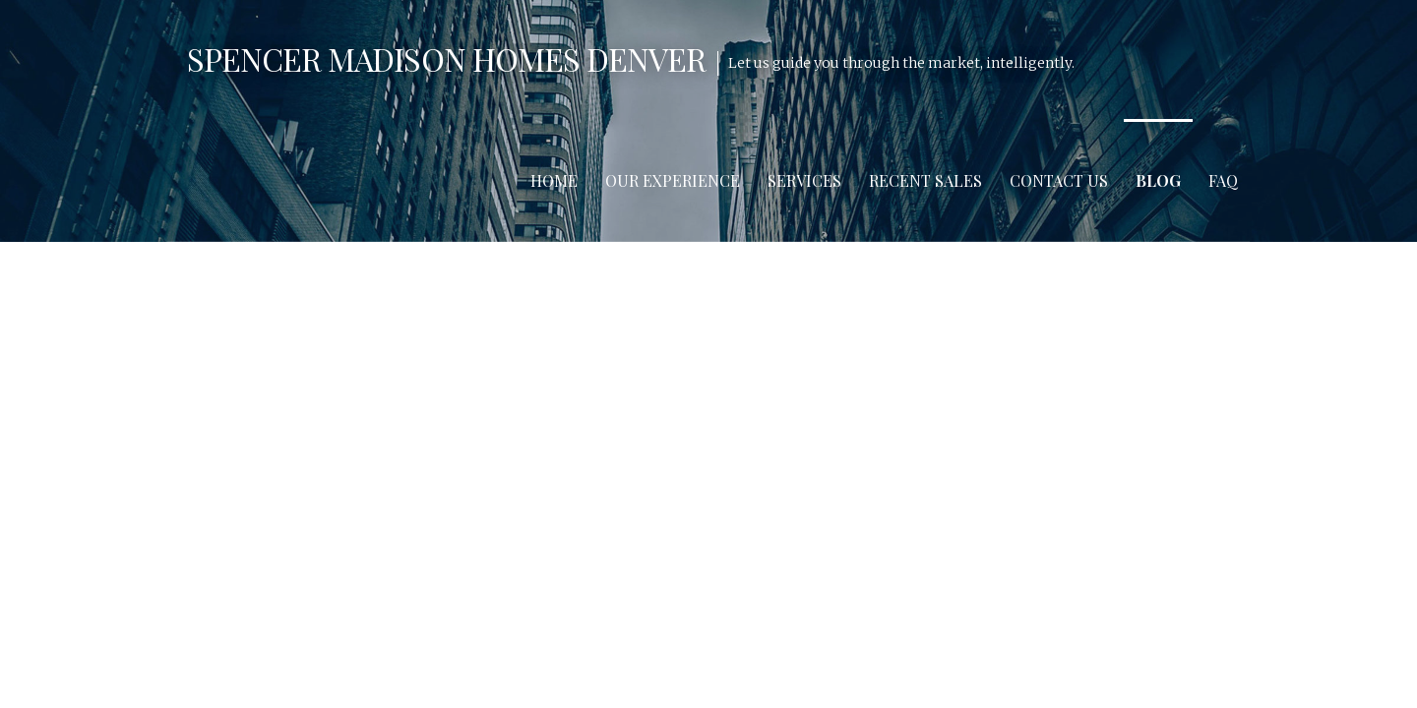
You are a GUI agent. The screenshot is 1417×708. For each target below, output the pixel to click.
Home (554, 180)
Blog (1158, 180)
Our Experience (672, 180)
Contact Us (1059, 180)
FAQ (1223, 180)
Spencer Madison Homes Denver (446, 58)
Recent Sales (925, 180)
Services (804, 180)
